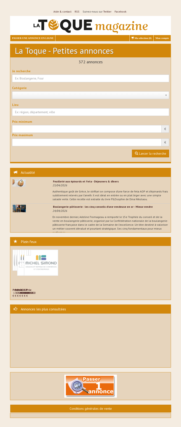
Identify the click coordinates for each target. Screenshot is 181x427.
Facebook (120, 11)
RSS (77, 11)
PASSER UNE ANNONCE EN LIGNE (32, 38)
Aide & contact (62, 11)
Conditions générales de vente (91, 409)
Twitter (107, 11)
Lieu (15, 105)
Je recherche (21, 71)
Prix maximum (22, 135)
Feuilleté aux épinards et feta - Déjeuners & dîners (86, 181)
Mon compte (162, 38)
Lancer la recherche (150, 153)
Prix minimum (22, 122)
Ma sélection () (141, 38)
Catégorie (19, 88)
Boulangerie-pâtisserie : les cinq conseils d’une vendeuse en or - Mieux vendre (103, 206)
